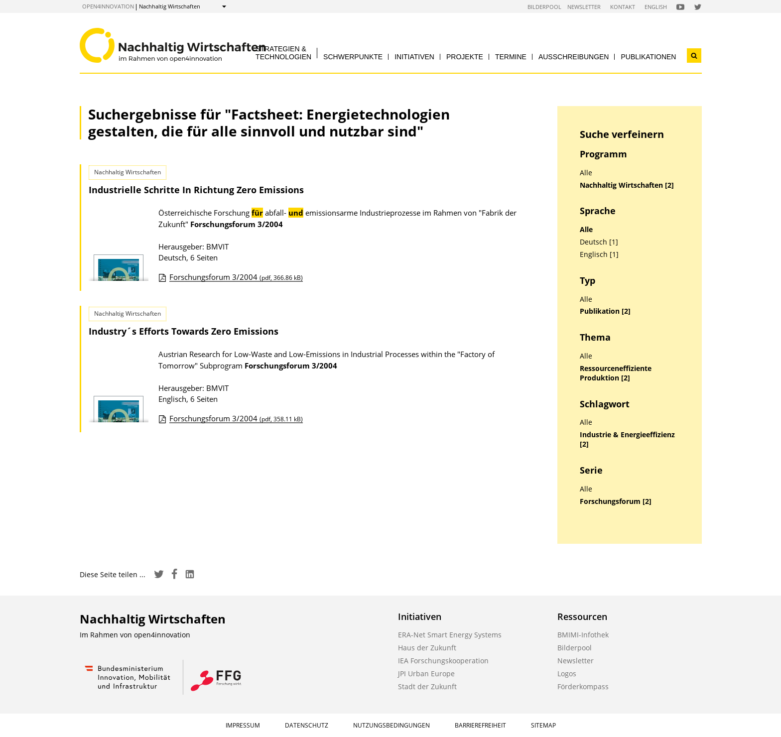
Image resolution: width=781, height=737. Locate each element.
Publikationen (648, 57)
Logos (566, 673)
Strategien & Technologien (283, 52)
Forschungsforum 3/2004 (236, 277)
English (656, 6)
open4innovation (108, 6)
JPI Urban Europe (426, 673)
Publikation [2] (605, 311)
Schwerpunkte (353, 57)
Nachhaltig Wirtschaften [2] (627, 185)
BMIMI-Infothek (583, 634)
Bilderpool (544, 6)
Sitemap (543, 725)
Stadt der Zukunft (427, 686)
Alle (586, 172)
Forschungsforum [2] (615, 501)
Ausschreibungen (573, 57)
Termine (510, 57)
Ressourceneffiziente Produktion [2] (615, 373)
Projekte (464, 57)
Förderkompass (583, 686)
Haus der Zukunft (427, 647)
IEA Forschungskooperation (443, 660)
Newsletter (584, 6)
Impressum (243, 725)
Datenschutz (306, 725)
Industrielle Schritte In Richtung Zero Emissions (196, 190)
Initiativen (414, 57)
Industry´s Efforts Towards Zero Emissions (183, 331)
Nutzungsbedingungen (391, 725)
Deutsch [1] (599, 242)
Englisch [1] (599, 254)
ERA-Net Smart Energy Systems (450, 634)
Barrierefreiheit (480, 725)
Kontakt (622, 6)
